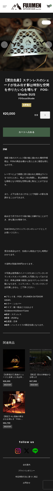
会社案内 (26, 465)
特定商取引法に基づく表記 (27, 477)
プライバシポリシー (26, 471)
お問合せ (26, 483)
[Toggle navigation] (4, 6)
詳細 (5, 149)
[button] (4, 44)
